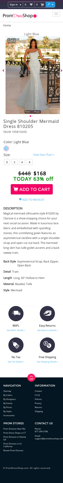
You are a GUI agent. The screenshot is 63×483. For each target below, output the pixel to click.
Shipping (39, 411)
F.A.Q (37, 395)
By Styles (7, 411)
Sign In (14, 4)
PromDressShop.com (17, 468)
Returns (38, 407)
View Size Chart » (43, 155)
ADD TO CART (31, 189)
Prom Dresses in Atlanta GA (14, 438)
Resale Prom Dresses (13, 450)
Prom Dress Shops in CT (14, 432)
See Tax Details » (16, 361)
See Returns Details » (47, 330)
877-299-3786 (41, 431)
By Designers (9, 399)
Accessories (9, 415)
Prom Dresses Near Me (14, 428)
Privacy (38, 403)
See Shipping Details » (47, 361)
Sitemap (7, 391)
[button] (50, 4)
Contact (38, 391)
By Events (7, 403)
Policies (38, 399)
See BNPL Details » (16, 330)
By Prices (7, 407)
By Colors (7, 395)
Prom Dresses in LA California (12, 445)
